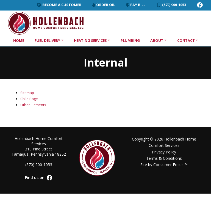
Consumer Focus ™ (170, 164)
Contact (186, 40)
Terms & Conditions (164, 158)
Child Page (29, 98)
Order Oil (103, 4)
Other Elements (33, 104)
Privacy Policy (164, 152)
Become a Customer (59, 4)
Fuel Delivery (47, 40)
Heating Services (90, 40)
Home (18, 40)
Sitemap (27, 92)
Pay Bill (135, 4)
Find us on (38, 177)
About (156, 40)
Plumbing (130, 40)
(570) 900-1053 (171, 4)
